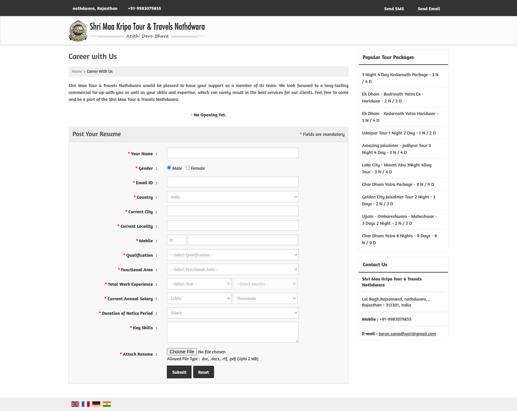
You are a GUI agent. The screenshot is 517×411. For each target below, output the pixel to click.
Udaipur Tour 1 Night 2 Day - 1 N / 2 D (399, 132)
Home (77, 71)
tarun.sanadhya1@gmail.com (407, 333)
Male (174, 168)
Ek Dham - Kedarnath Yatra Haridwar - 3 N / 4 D (400, 116)
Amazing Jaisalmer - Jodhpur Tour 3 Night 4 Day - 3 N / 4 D (396, 148)
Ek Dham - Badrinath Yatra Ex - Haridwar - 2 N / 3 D (393, 97)
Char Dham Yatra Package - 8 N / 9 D (398, 184)
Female (195, 168)
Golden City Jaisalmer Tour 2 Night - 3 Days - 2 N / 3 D (399, 200)
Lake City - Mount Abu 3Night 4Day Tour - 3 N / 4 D (397, 168)
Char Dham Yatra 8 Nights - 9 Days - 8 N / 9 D (399, 239)
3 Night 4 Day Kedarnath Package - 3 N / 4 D (400, 78)
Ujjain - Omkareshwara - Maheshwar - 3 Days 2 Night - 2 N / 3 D (399, 219)
